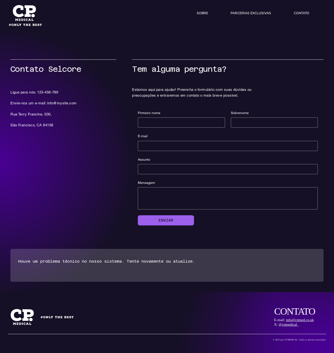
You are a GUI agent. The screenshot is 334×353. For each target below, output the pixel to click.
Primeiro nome (149, 113)
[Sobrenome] (273, 122)
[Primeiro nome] (180, 122)
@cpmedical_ (289, 324)
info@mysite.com (62, 103)
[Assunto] (226, 169)
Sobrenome (240, 113)
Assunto (144, 159)
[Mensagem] (228, 198)
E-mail (143, 136)
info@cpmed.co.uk (300, 320)
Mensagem (146, 183)
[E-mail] (226, 146)
